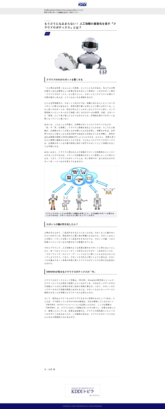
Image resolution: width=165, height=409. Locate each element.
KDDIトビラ (63, 12)
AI (48, 34)
